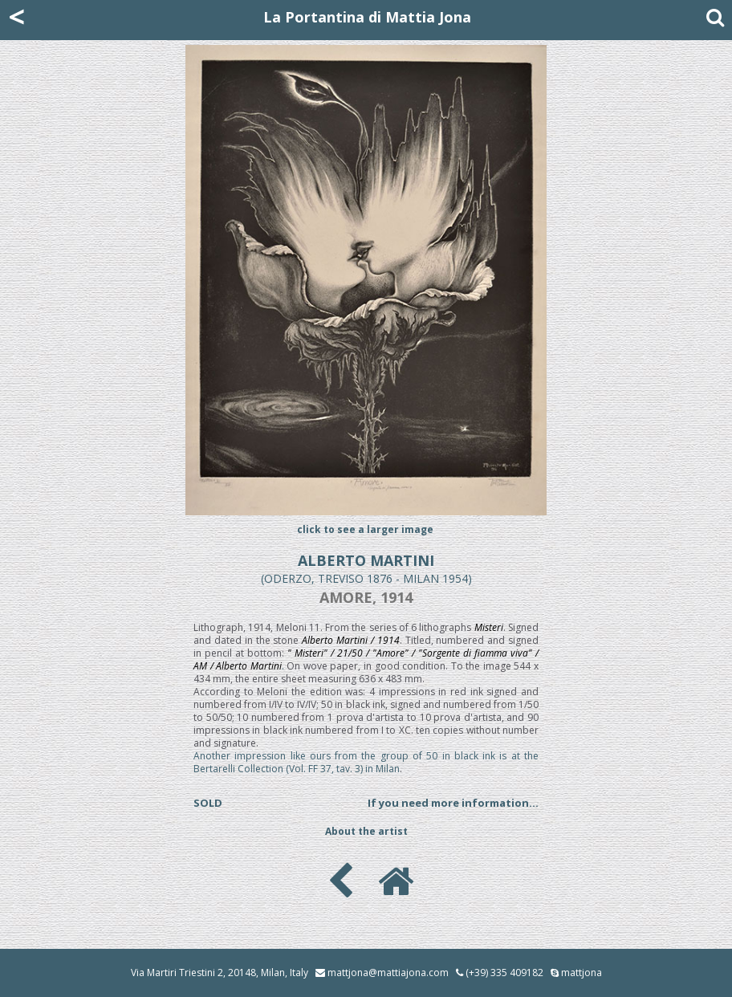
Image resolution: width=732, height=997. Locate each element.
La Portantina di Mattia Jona (367, 16)
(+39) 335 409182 (499, 972)
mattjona (581, 972)
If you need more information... (453, 803)
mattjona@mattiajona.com (388, 972)
